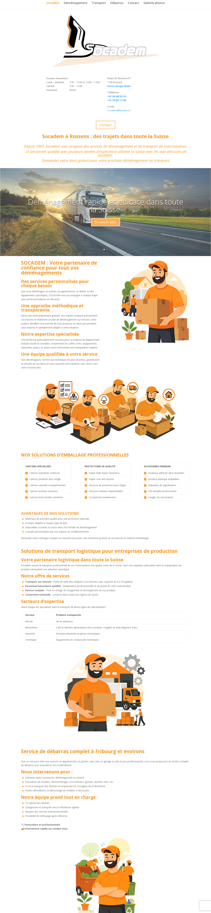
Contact (133, 3)
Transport (99, 3)
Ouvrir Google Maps (119, 86)
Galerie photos (154, 3)
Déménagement (75, 3)
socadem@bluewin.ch (118, 110)
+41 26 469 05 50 (116, 96)
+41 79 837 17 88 (116, 100)
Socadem (53, 3)
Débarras (116, 3)
